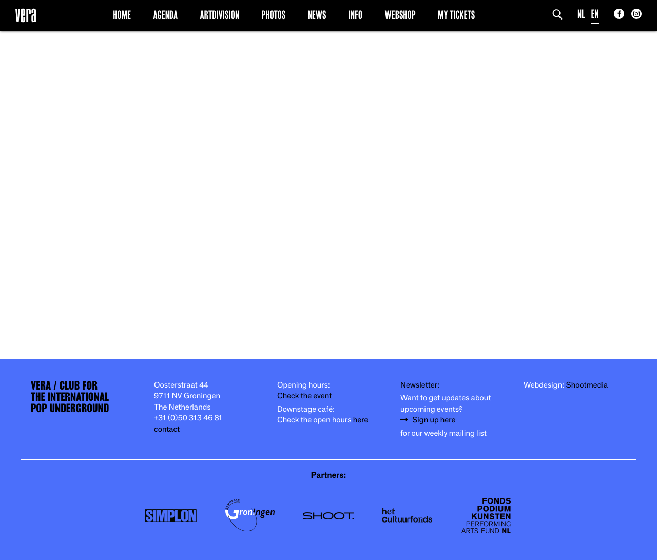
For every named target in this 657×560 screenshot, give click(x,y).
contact (167, 429)
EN (595, 14)
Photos (273, 15)
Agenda (165, 15)
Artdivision (220, 15)
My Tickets (456, 15)
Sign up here (433, 420)
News (317, 15)
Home (122, 15)
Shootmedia (587, 385)
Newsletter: (419, 385)
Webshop (400, 15)
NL (581, 14)
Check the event (304, 396)
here (361, 420)
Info (355, 15)
